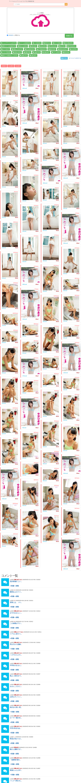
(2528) (73, 49)
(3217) (5, 49)
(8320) (37, 43)
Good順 (11, 66)
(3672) (71, 46)
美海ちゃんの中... (16, 770)
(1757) (23, 55)
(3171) (17, 49)
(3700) (62, 46)
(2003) (56, 52)
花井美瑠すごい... (16, 581)
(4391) (22, 46)
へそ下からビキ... (16, 655)
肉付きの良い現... (16, 707)
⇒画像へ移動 (14, 586)
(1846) (66, 52)
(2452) (17, 52)
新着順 (4, 66)
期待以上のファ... (16, 592)
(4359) (42, 46)
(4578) (68, 43)
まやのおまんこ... (16, 613)
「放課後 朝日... (15, 760)
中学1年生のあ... (15, 728)
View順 (18, 66)
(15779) (8, 43)
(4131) (52, 46)
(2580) (51, 49)
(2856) (29, 49)
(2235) (27, 52)
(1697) (33, 55)
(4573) (8, 46)
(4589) (57, 43)
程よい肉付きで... (16, 676)
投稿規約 (11, 35)
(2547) (62, 49)
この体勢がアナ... (16, 623)
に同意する (13, 35)
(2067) (45, 52)
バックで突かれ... (16, 781)
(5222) (46, 43)
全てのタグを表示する (75, 58)
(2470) (5, 52)
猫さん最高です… (16, 749)
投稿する (69, 36)
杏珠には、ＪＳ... (16, 602)
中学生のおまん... (16, 665)
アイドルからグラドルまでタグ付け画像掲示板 (21, 1)
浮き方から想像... (16, 644)
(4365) (33, 46)
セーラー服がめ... (16, 718)
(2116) (36, 52)
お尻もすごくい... (16, 697)
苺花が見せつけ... (16, 739)
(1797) (9, 55)
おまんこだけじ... (16, 686)
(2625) (41, 49)
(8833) (24, 43)
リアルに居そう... (16, 634)
